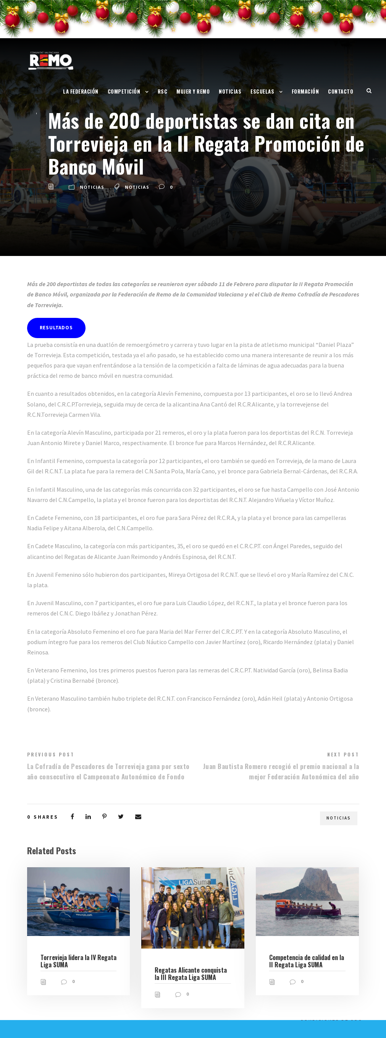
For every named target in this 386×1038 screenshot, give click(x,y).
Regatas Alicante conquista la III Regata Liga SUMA (191, 973)
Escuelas (262, 91)
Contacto (340, 91)
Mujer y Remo (193, 91)
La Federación (81, 91)
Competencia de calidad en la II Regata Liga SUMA (306, 961)
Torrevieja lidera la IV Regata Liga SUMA (78, 961)
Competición (124, 91)
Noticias (230, 91)
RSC (163, 91)
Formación (305, 91)
